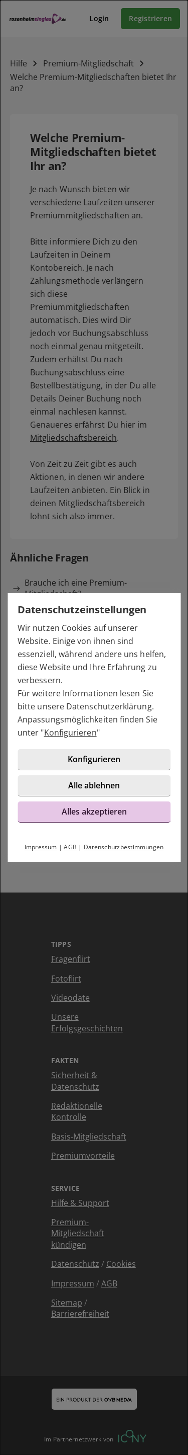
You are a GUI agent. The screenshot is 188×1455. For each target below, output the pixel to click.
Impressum (41, 847)
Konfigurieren (70, 732)
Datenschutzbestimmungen (124, 847)
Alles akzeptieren (94, 811)
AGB (70, 847)
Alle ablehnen (94, 785)
